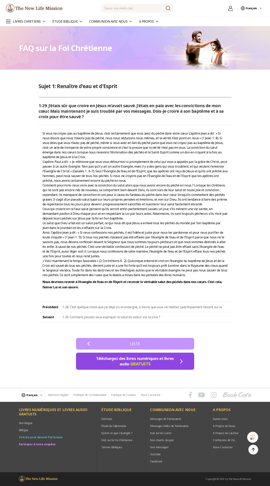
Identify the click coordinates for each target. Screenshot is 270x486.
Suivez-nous (220, 419)
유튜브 (201, 395)
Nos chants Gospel (162, 440)
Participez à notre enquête (37, 444)
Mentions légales (58, 395)
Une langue (25, 423)
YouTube (155, 454)
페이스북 (190, 395)
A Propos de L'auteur (225, 433)
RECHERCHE (168, 8)
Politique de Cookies (123, 395)
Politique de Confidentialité (89, 395)
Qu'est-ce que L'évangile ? (117, 433)
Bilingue (23, 430)
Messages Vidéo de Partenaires (169, 426)
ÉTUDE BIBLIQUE (116, 410)
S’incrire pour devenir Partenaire (41, 437)
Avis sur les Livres (160, 433)
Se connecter (231, 8)
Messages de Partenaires (165, 419)
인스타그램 (214, 395)
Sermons (106, 419)
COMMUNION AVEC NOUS (172, 410)
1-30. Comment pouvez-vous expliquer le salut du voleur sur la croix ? (111, 317)
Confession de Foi (224, 440)
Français (251, 8)
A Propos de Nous (224, 426)
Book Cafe (237, 395)
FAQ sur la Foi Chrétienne (116, 440)
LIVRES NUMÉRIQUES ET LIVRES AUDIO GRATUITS (53, 412)
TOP (253, 450)
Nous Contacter (151, 395)
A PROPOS (221, 410)
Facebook (156, 461)
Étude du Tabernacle (113, 426)
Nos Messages (159, 447)
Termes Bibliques (111, 447)
